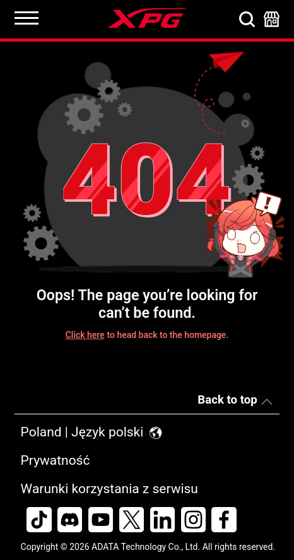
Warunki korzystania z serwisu (109, 488)
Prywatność (55, 460)
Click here (85, 335)
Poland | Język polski (92, 432)
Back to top (227, 400)
